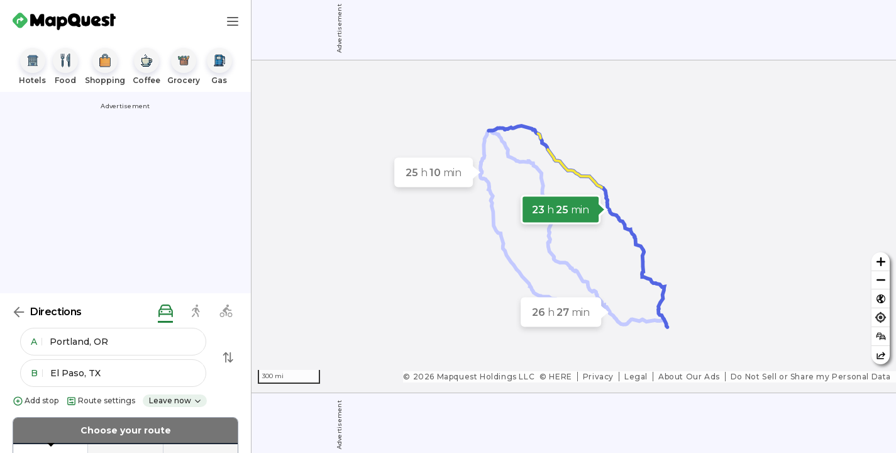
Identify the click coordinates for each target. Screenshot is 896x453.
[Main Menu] (232, 21)
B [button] (37, 373)
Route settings (100, 401)
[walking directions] (195, 312)
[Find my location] (880, 317)
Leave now (175, 400)
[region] (574, 226)
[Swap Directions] (228, 357)
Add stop (35, 401)
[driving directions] (165, 312)
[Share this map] (880, 355)
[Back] (19, 312)
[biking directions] (225, 312)
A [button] (36, 341)
